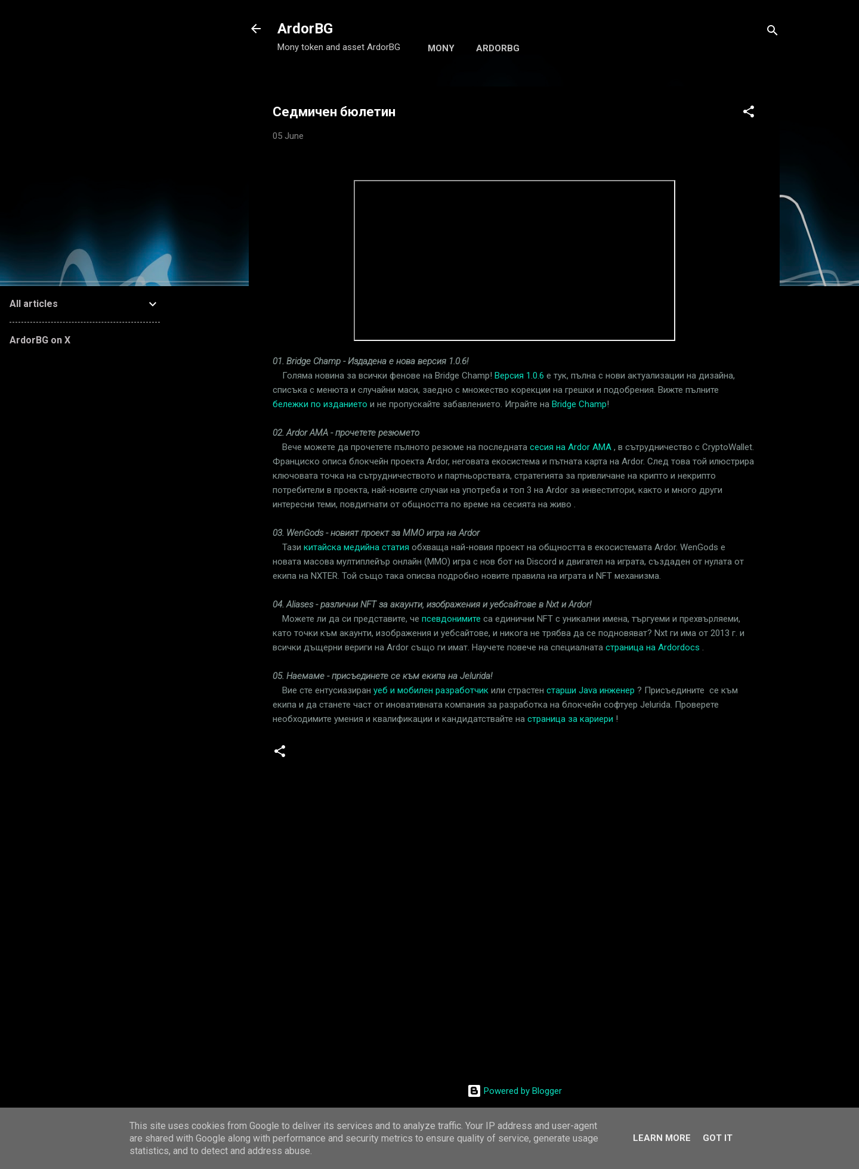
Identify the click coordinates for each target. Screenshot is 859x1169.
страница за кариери (570, 719)
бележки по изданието (320, 404)
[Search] (772, 32)
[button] (748, 113)
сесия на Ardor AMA (570, 447)
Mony (441, 48)
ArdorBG (305, 28)
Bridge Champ (579, 404)
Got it (718, 1138)
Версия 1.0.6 (519, 375)
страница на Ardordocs (652, 647)
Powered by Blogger (514, 1091)
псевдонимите (451, 618)
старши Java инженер (590, 690)
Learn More (662, 1138)
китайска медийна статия (356, 547)
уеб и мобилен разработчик (431, 690)
